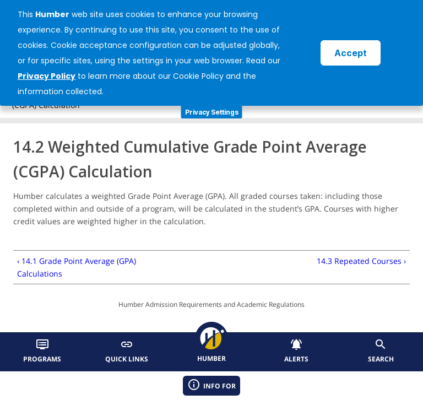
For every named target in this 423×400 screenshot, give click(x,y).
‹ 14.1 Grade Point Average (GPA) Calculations (76, 267)
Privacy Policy (46, 76)
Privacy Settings (211, 112)
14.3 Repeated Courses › (361, 261)
